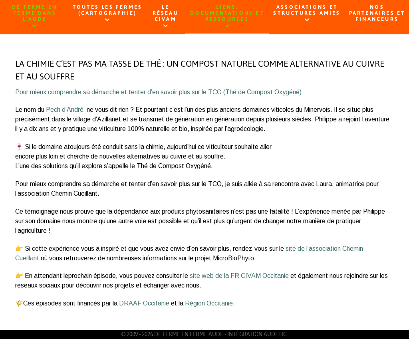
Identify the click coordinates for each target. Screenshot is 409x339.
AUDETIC (275, 334)
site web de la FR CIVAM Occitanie (239, 275)
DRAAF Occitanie (144, 303)
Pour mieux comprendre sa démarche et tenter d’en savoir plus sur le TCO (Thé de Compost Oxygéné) (158, 92)
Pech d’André (64, 109)
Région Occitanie (209, 303)
